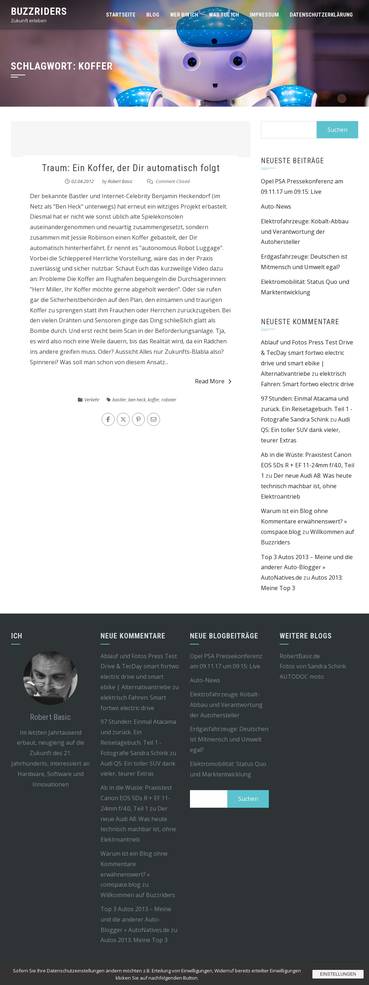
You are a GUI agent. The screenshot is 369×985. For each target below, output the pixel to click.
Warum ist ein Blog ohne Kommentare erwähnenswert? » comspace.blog (304, 521)
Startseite (120, 15)
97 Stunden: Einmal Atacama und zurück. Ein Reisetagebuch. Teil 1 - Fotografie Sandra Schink (306, 409)
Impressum (264, 15)
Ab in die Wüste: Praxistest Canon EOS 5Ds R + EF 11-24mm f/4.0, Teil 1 (307, 465)
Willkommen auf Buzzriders (138, 895)
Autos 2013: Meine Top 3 (134, 940)
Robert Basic (120, 181)
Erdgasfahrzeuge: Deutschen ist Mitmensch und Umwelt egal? (229, 739)
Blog (152, 15)
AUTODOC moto (302, 677)
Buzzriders (39, 11)
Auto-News (276, 206)
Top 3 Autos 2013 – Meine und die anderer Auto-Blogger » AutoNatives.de (307, 567)
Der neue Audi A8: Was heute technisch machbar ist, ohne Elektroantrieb (306, 486)
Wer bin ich (184, 15)
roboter (168, 399)
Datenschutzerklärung (321, 15)
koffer (153, 399)
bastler (119, 399)
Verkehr (91, 399)
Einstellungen (338, 974)
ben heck (137, 399)
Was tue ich (224, 15)
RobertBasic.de (300, 656)
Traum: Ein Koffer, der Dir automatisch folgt (131, 167)
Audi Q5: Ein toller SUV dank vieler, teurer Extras (305, 429)
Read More (213, 381)
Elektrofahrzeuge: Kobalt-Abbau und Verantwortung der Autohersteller (304, 231)
